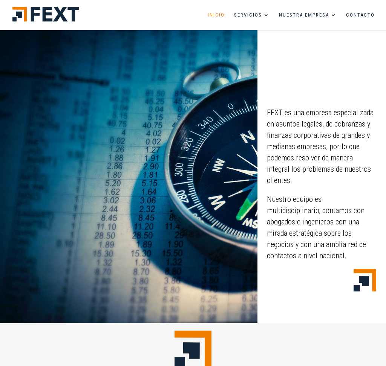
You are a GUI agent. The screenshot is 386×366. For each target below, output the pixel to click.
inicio (216, 15)
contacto (360, 15)
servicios (248, 15)
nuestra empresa (304, 15)
